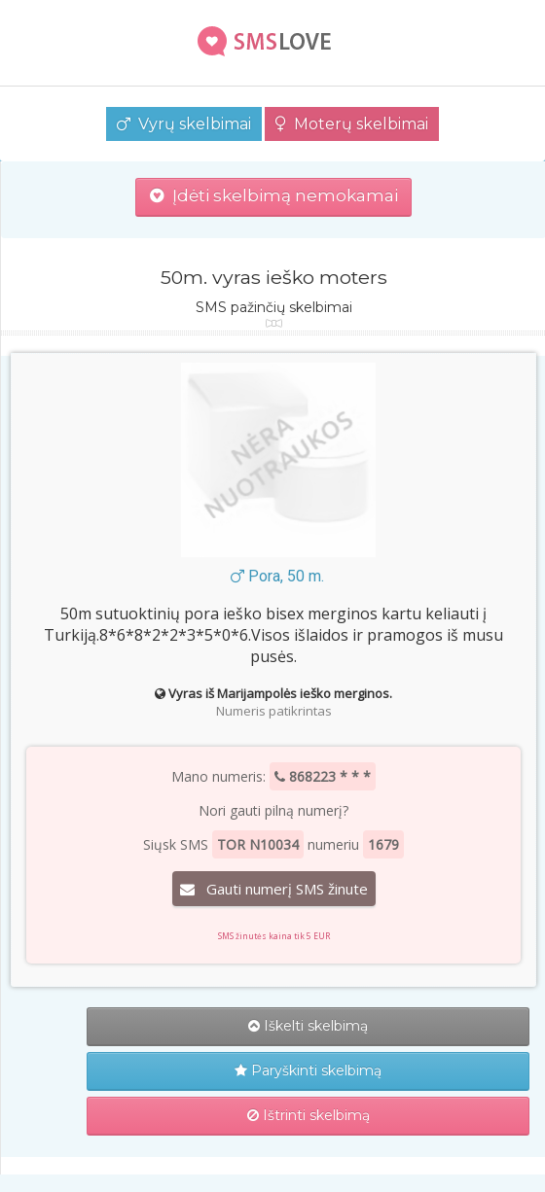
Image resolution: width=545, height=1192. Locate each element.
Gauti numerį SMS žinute (274, 888)
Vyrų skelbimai (184, 124)
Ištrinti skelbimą (308, 1115)
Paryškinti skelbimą (308, 1070)
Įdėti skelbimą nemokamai (274, 195)
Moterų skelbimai (351, 124)
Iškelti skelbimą (308, 1025)
